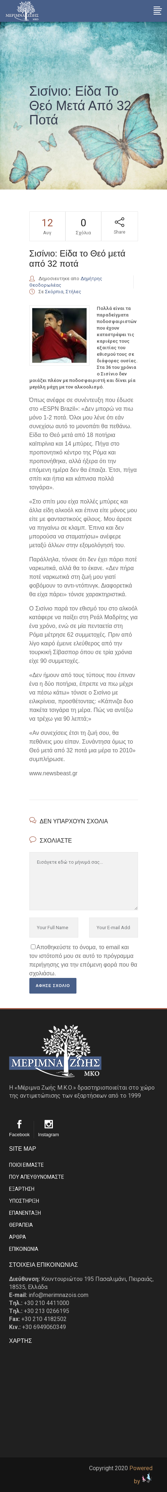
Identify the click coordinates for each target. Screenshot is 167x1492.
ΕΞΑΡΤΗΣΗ (21, 1189)
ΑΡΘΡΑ (17, 1237)
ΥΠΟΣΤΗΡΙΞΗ (24, 1201)
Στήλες (73, 291)
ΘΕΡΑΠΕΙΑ (21, 1225)
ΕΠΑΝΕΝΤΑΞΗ (25, 1213)
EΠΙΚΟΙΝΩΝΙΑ (23, 1249)
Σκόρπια (54, 291)
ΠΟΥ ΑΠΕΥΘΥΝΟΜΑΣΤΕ (36, 1177)
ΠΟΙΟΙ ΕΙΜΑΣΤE (26, 1165)
